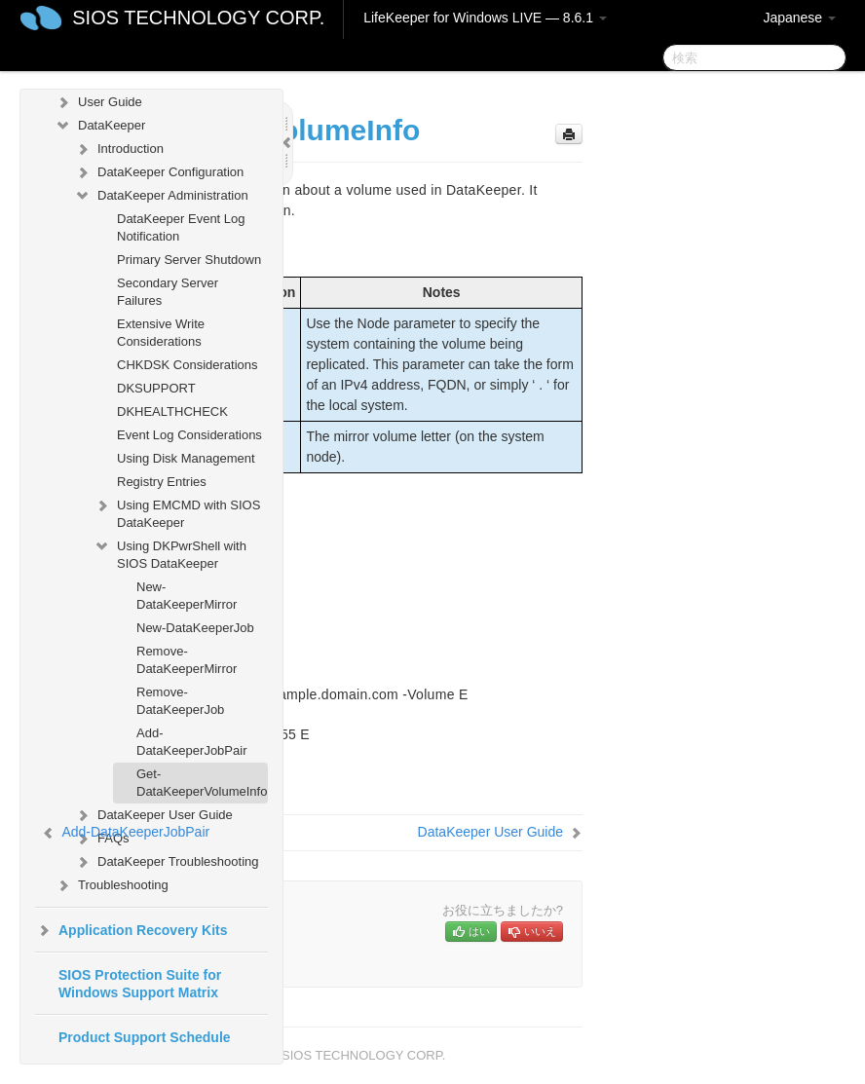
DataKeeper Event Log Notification (181, 227)
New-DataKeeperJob (195, 627)
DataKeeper (100, 125)
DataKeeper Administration (161, 195)
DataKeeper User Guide (153, 815)
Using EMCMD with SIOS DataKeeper (177, 512)
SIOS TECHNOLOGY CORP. (198, 17)
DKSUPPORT (156, 388)
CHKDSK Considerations (187, 364)
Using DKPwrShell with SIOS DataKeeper (170, 553)
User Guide (98, 102)
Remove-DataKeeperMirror (186, 660)
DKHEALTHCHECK (172, 411)
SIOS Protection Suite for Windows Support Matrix (139, 983)
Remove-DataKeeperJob (180, 701)
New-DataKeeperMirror (186, 595)
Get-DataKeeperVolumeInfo (201, 782)
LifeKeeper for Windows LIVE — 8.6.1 (485, 17)
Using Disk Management (186, 458)
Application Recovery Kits (131, 930)
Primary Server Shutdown (189, 259)
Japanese (799, 17)
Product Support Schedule (144, 1037)
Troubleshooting (112, 885)
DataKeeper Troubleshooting (166, 862)
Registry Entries (162, 481)
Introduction (119, 149)
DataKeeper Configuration (159, 172)
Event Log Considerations (189, 435)
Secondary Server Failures (167, 292)
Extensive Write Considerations (161, 333)
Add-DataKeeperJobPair (191, 742)
